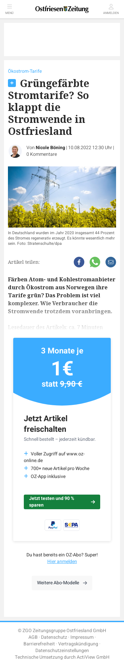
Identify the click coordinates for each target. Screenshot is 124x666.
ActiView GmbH (93, 657)
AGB (33, 637)
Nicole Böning (50, 147)
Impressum (82, 637)
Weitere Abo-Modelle (62, 582)
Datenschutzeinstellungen (62, 650)
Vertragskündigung (78, 643)
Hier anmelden (62, 561)
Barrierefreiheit (39, 643)
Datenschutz (54, 637)
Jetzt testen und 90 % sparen (62, 502)
